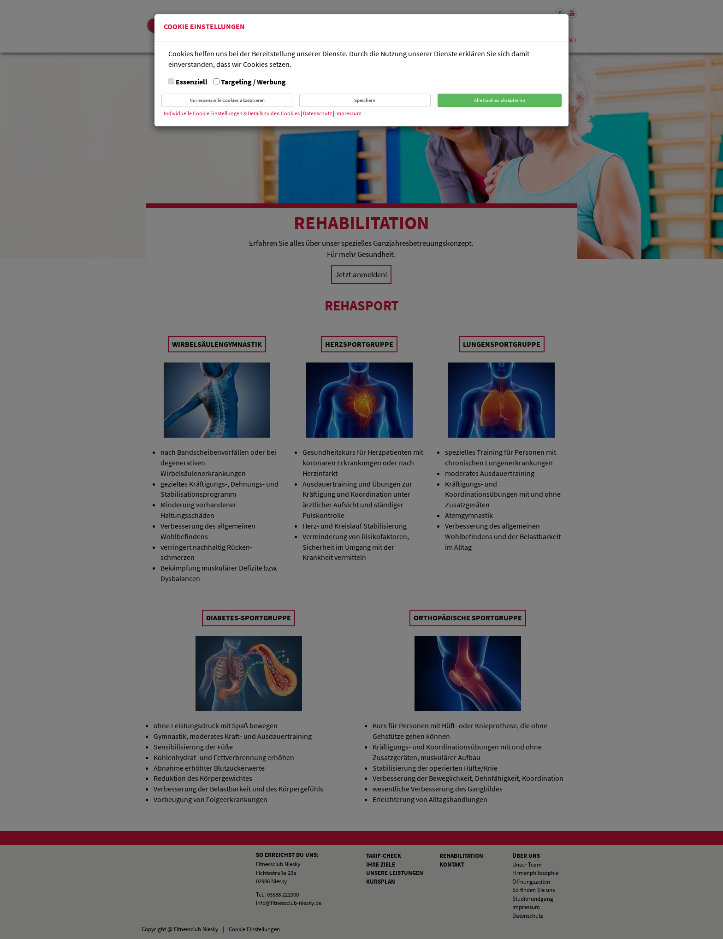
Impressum (348, 113)
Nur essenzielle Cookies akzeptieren (227, 100)
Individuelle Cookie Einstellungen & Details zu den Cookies (232, 113)
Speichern (364, 100)
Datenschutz (318, 113)
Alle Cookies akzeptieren (499, 100)
